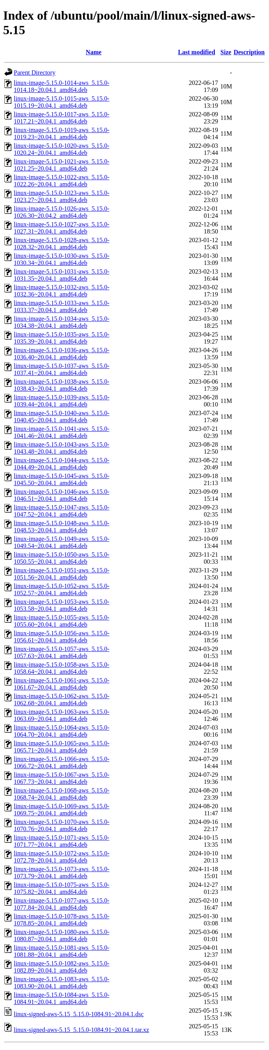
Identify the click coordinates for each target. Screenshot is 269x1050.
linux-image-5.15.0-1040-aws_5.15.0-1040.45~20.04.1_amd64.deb (62, 416)
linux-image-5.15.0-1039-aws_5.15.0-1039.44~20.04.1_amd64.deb (62, 401)
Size (225, 52)
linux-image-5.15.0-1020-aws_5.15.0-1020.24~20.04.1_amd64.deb (62, 149)
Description (249, 52)
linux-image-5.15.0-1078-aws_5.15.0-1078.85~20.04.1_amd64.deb (62, 920)
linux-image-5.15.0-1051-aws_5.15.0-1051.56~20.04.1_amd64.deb (62, 574)
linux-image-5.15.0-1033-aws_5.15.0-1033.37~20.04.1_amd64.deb (62, 306)
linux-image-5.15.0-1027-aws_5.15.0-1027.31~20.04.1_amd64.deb (62, 228)
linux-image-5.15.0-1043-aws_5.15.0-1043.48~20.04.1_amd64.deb (62, 448)
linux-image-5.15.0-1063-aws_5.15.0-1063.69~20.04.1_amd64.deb (62, 715)
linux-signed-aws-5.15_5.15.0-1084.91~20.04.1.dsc (79, 1014)
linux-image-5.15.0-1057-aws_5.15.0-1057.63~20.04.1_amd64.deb (62, 652)
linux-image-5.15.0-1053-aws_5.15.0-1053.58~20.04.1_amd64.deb (62, 605)
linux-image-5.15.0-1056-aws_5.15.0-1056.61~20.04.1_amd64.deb (62, 637)
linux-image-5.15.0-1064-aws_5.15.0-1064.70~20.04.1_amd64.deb (62, 731)
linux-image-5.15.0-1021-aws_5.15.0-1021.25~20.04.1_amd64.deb (62, 165)
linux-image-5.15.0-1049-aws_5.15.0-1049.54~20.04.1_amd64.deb (62, 542)
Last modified (196, 52)
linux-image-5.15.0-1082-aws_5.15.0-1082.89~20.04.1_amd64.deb (62, 967)
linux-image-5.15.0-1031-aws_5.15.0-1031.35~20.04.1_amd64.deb (62, 275)
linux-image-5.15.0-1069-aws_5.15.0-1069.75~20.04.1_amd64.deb (62, 809)
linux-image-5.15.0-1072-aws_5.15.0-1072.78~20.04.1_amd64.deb (62, 857)
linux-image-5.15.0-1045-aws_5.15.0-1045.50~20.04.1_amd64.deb (62, 479)
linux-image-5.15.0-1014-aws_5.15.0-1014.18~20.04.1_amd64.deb (62, 86)
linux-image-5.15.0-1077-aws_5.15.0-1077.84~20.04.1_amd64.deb (62, 904)
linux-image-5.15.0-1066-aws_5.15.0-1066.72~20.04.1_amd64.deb (62, 762)
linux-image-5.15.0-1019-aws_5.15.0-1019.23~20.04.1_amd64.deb (62, 133)
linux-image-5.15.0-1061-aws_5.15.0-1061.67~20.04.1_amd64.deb (62, 684)
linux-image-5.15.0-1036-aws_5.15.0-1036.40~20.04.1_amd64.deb (62, 353)
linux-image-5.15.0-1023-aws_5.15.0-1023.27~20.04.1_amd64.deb (62, 196)
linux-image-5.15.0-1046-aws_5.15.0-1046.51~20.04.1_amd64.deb (62, 495)
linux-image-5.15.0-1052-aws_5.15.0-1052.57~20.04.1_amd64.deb (62, 589)
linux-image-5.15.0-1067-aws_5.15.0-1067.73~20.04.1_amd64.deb (62, 778)
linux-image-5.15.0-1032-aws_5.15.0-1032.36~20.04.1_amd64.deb (62, 291)
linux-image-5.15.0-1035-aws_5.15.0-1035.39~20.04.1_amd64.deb (62, 338)
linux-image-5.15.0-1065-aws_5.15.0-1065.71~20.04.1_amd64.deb (62, 747)
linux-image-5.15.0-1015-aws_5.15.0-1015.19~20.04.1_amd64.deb (62, 102)
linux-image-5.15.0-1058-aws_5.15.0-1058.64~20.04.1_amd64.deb (62, 668)
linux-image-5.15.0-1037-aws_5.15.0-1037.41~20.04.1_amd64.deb (62, 369)
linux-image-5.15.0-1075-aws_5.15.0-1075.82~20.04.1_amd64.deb (62, 888)
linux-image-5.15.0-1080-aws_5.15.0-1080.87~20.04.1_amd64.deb (62, 935)
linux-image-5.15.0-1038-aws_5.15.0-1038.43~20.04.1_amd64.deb (62, 385)
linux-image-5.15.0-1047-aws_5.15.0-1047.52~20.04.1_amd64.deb (62, 511)
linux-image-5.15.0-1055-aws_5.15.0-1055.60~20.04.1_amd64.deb (62, 621)
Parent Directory (34, 72)
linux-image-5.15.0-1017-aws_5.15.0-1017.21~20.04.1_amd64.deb (62, 118)
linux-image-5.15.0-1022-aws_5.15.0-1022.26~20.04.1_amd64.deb (62, 181)
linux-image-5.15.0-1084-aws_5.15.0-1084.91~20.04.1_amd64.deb (62, 998)
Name (93, 52)
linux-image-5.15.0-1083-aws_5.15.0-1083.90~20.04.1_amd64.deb (62, 982)
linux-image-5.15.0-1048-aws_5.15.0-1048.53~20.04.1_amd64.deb (62, 526)
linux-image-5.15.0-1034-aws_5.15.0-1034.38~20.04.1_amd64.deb (62, 322)
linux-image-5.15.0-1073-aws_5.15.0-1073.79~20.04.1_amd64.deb (62, 872)
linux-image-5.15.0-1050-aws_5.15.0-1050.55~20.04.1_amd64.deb (62, 558)
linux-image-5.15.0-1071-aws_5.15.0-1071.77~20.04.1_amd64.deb (62, 841)
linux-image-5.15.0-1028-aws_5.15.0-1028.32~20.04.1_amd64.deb (62, 243)
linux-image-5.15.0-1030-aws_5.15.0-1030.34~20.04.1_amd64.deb (62, 259)
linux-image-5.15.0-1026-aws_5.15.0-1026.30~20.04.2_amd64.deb (62, 212)
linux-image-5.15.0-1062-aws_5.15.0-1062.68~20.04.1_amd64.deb (62, 699)
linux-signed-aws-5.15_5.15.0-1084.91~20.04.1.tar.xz (81, 1029)
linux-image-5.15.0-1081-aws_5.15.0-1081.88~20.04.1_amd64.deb (62, 951)
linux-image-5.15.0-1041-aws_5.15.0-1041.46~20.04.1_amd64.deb (62, 432)
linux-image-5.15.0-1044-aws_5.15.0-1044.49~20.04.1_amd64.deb (62, 464)
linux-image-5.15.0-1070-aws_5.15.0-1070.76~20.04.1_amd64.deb (62, 825)
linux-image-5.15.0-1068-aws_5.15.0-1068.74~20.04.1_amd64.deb (62, 794)
